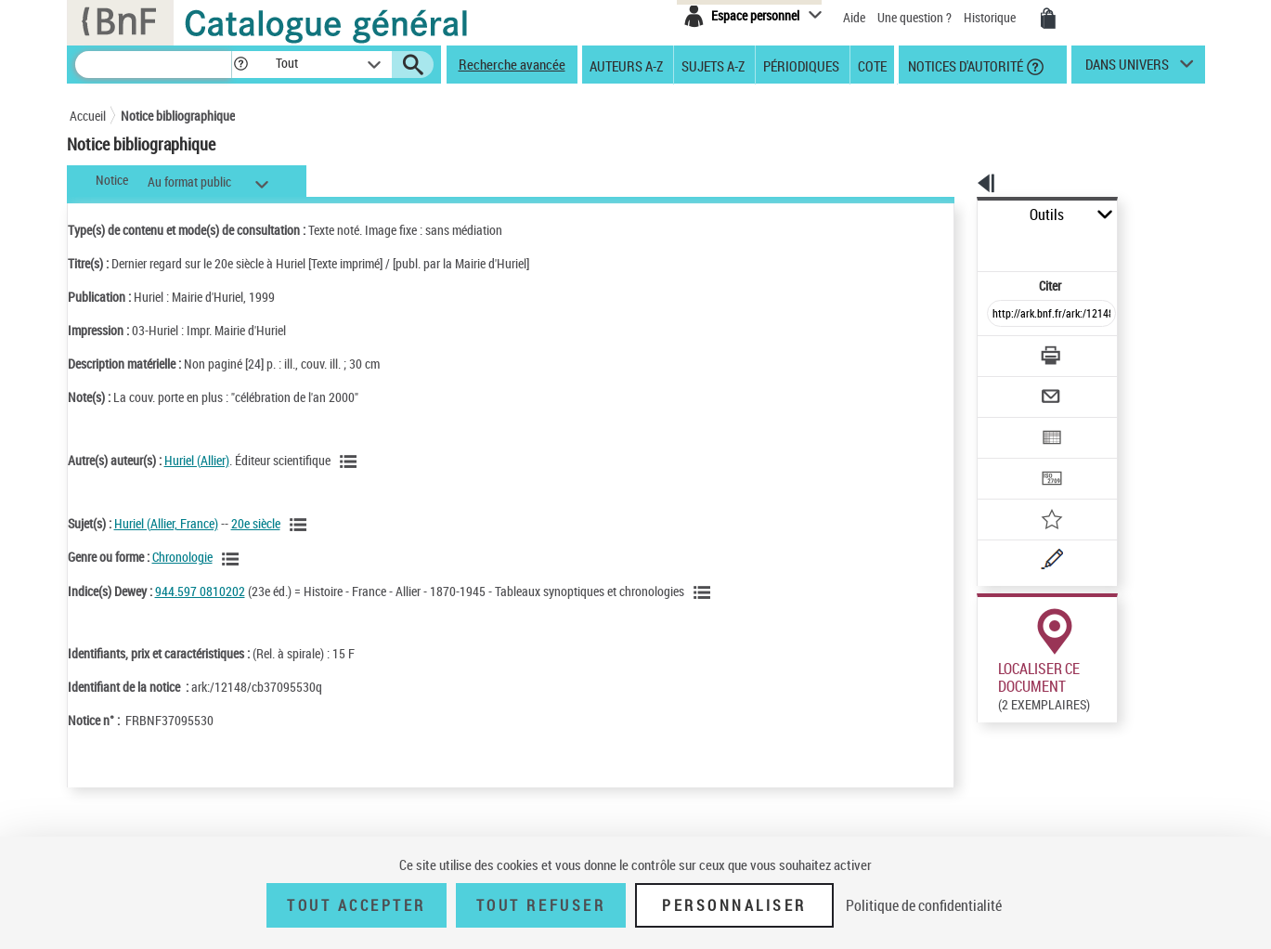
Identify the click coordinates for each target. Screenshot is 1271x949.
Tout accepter (356, 905)
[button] (240, 64)
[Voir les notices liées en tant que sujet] (301, 525)
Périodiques (801, 65)
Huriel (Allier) (196, 460)
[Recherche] (153, 64)
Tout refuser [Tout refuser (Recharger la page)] (540, 905)
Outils (957, 215)
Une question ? (914, 17)
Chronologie (182, 557)
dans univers (1127, 68)
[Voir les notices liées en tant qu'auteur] (351, 461)
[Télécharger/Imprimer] (1003, 315)
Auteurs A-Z (626, 65)
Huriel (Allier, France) (166, 523)
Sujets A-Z (713, 65)
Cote (872, 65)
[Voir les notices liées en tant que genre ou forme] (233, 559)
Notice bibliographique (178, 115)
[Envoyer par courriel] (999, 351)
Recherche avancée (512, 64)
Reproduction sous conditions (1120, 695)
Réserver (991, 695)
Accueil (88, 115)
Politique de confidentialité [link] (924, 905)
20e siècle (255, 523)
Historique (991, 17)
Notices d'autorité (964, 65)
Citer (970, 245)
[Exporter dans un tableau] (1013, 387)
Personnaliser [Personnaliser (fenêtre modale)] (734, 905)
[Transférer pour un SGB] (1008, 423)
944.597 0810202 (200, 591)
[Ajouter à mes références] (1011, 459)
